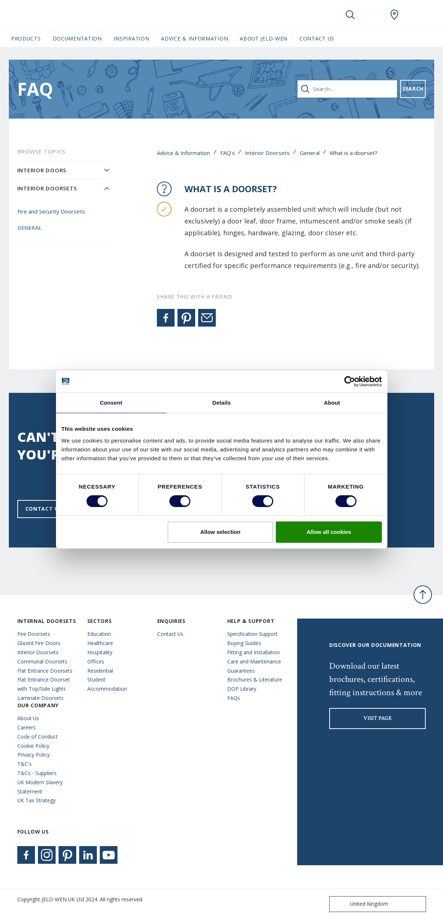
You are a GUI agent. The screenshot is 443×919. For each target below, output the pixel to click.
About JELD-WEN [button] (264, 38)
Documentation (77, 38)
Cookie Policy (33, 745)
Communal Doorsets (42, 661)
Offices (95, 661)
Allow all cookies (329, 532)
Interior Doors (42, 170)
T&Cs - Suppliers (37, 773)
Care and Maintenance (254, 661)
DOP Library (241, 688)
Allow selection (220, 532)
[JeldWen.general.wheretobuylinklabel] (394, 14)
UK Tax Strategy (36, 800)
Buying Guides (244, 643)
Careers (26, 727)
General (310, 152)
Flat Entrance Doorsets (45, 670)
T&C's (24, 763)
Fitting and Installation (253, 652)
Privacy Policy (33, 754)
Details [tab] (221, 402)
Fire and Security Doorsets (51, 211)
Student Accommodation (107, 684)
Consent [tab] (111, 402)
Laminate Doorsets (40, 697)
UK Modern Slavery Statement (40, 787)
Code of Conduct (37, 736)
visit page (377, 718)
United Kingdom (360, 904)
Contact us (43, 508)
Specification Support (252, 633)
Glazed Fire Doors (38, 643)
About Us (28, 718)
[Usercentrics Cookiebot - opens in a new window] (349, 381)
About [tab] (332, 402)
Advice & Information (183, 152)
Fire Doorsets (33, 633)
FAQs (233, 697)
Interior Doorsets (267, 152)
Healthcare (100, 643)
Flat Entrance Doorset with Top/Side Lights (43, 684)
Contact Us (316, 38)
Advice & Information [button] (194, 38)
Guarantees (241, 670)
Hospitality (99, 652)
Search (412, 88)
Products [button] (26, 38)
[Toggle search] (350, 14)
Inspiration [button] (132, 38)
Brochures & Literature (254, 679)
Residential (100, 670)
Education (99, 633)
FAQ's (227, 152)
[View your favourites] (372, 14)
